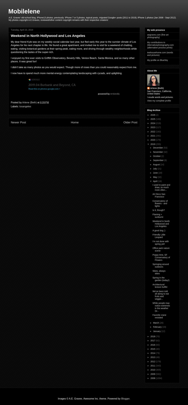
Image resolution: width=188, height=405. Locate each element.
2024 (153, 123)
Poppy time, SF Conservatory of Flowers (161, 257)
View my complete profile (159, 100)
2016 (153, 345)
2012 (153, 361)
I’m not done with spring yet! (160, 242)
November (158, 152)
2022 (153, 131)
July (155, 168)
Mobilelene (24, 11)
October (157, 156)
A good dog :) (158, 230)
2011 (153, 365)
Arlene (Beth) (157, 88)
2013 (153, 357)
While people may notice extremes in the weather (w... (161, 307)
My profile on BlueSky (157, 60)
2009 (153, 374)
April (155, 181)
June (155, 173)
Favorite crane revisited (159, 316)
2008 (153, 378)
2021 (153, 136)
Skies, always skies (158, 272)
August (156, 164)
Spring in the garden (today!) (160, 278)
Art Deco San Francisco (158, 195)
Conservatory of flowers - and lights (160, 203)
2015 (153, 349)
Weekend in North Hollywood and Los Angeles (161, 224)
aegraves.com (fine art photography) (158, 36)
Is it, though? (158, 210)
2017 (153, 340)
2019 (153, 144)
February (157, 327)
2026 (153, 115)
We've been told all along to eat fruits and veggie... (160, 295)
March (156, 323)
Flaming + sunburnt (157, 215)
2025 (153, 119)
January (157, 331)
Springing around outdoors (160, 265)
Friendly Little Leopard (158, 235)
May (155, 177)
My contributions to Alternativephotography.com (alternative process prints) (160, 45)
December (158, 147)
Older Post (130, 122)
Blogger (125, 398)
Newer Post (18, 122)
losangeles (25, 106)
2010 (153, 370)
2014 (153, 353)
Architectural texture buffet (159, 285)
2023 (153, 127)
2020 (153, 140)
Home (75, 122)
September (158, 160)
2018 (153, 336)
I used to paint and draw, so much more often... (161, 187)
